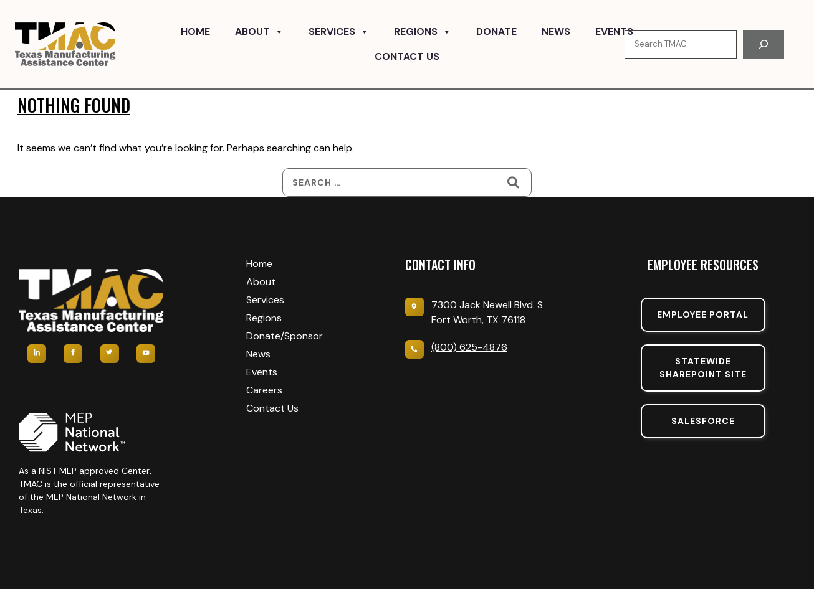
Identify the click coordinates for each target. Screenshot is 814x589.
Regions (422, 31)
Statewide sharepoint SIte (703, 368)
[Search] (763, 44)
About (259, 31)
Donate (496, 31)
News (556, 31)
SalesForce (703, 420)
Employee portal (703, 314)
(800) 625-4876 (469, 347)
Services (339, 31)
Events (614, 31)
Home (195, 31)
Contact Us (407, 56)
